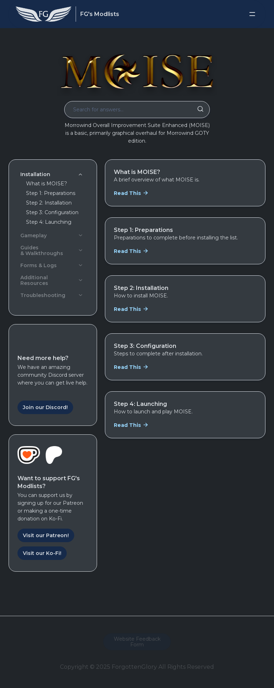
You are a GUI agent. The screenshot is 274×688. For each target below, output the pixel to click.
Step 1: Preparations (50, 193)
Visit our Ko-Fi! (42, 553)
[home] (43, 14)
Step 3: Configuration (52, 212)
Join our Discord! (45, 407)
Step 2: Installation (49, 203)
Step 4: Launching (48, 222)
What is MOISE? (46, 183)
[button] (252, 14)
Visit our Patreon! (46, 535)
